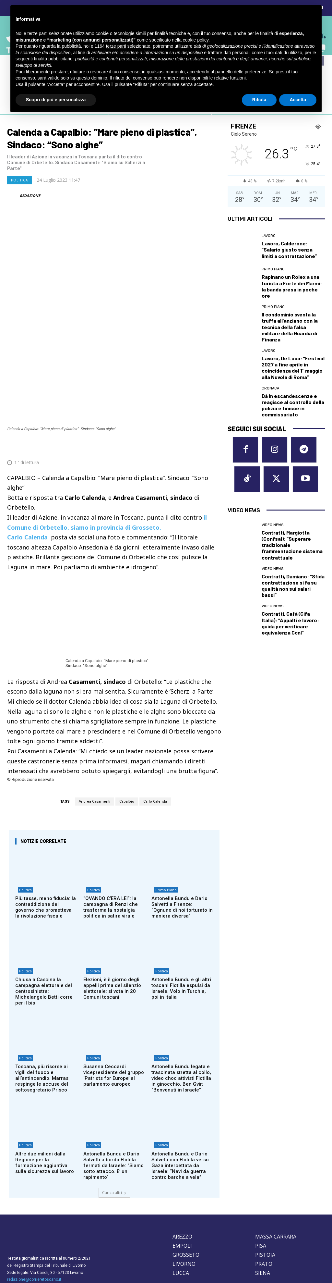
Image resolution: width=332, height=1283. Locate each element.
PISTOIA (265, 1198)
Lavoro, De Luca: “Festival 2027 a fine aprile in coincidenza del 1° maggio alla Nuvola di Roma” (293, 367)
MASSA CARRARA (275, 1179)
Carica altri (114, 1136)
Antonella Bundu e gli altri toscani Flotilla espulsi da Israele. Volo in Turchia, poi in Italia (181, 928)
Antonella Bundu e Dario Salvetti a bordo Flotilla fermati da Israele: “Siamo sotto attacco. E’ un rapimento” (113, 1108)
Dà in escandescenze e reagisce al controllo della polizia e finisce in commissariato (293, 405)
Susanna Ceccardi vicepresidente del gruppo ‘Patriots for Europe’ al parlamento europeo (113, 1017)
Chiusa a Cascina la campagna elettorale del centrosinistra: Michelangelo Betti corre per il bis (44, 930)
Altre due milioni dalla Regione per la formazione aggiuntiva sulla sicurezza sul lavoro (44, 1105)
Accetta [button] (298, 99)
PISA (260, 1188)
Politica (19, 180)
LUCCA (180, 1216)
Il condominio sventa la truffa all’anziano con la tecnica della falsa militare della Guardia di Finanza (290, 326)
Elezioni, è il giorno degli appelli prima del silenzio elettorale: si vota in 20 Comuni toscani (112, 928)
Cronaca (270, 388)
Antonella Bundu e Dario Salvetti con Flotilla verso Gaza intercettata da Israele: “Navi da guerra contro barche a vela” (180, 1108)
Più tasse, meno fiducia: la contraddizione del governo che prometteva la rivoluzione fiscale (45, 844)
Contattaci (224, 1252)
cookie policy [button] (195, 40)
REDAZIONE (30, 195)
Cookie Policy (19, 1233)
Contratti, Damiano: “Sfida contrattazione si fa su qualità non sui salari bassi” (293, 577)
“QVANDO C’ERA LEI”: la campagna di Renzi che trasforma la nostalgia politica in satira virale (110, 844)
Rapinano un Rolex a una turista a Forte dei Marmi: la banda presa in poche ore (292, 286)
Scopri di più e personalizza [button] (56, 99)
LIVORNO (184, 1207)
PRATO (263, 1207)
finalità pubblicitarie (53, 58)
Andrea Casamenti (94, 737)
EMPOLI (182, 1188)
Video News (272, 516)
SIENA (262, 1216)
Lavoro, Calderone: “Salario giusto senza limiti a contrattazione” (289, 249)
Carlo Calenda (155, 737)
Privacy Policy (48, 1233)
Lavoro (269, 236)
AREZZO (182, 1179)
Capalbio (126, 737)
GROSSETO (185, 1198)
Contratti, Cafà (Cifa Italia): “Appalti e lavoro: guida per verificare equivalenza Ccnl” (290, 614)
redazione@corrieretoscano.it (34, 1222)
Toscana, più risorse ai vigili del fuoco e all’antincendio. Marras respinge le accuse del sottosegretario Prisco (41, 1019)
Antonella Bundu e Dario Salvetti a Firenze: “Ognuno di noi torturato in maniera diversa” (182, 844)
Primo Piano (163, 828)
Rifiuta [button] (259, 99)
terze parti (116, 46)
